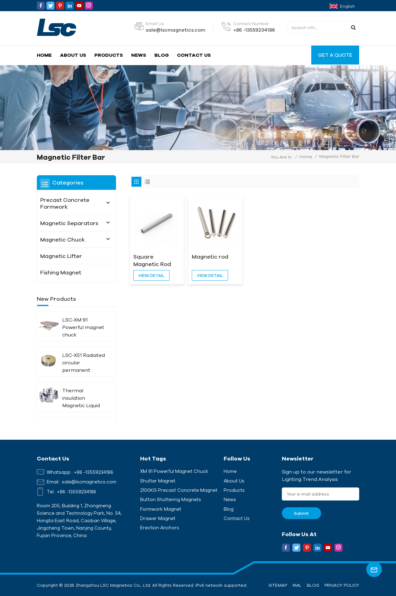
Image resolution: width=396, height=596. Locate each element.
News (138, 55)
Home (44, 55)
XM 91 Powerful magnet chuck (174, 471)
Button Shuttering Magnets (170, 499)
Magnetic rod (210, 256)
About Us (73, 55)
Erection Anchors (159, 527)
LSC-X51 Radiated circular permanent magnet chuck (83, 363)
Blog (161, 55)
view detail (151, 275)
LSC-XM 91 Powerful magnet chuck (83, 327)
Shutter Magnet (157, 480)
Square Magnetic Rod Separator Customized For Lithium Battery (155, 260)
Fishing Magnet (60, 272)
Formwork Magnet (160, 509)
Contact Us (194, 55)
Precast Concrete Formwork (64, 203)
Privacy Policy (342, 585)
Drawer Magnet (157, 518)
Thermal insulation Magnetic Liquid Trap (81, 398)
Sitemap (278, 585)
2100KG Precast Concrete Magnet (178, 490)
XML (296, 585)
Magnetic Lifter (61, 256)
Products (108, 55)
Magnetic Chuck (62, 239)
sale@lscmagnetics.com (175, 30)
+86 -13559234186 (254, 30)
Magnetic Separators (69, 223)
